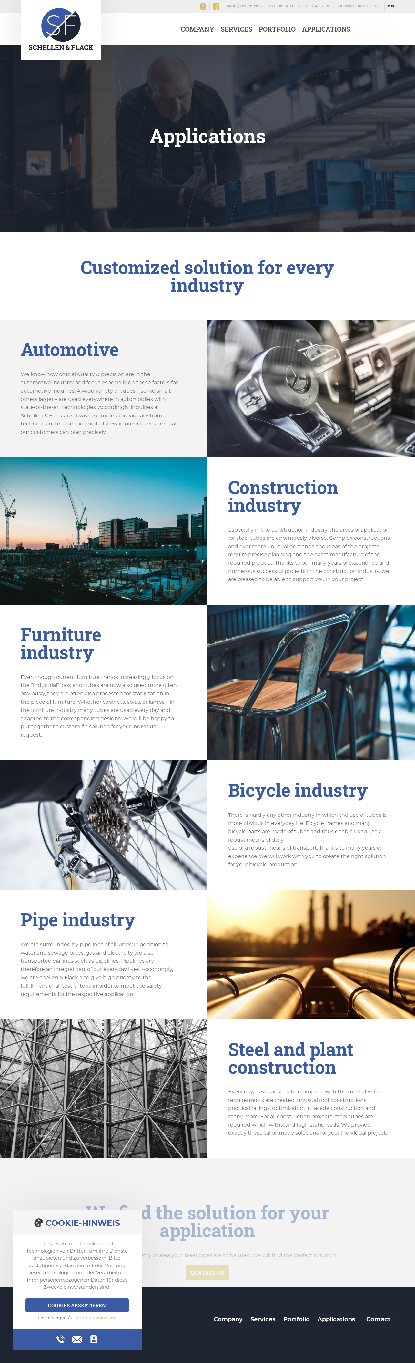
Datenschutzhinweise (93, 1318)
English (391, 7)
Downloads (353, 6)
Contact (375, 29)
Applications (326, 29)
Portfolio (277, 29)
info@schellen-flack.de (300, 6)
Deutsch (378, 7)
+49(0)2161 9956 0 (244, 6)
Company (197, 29)
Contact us (207, 1272)
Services (236, 29)
